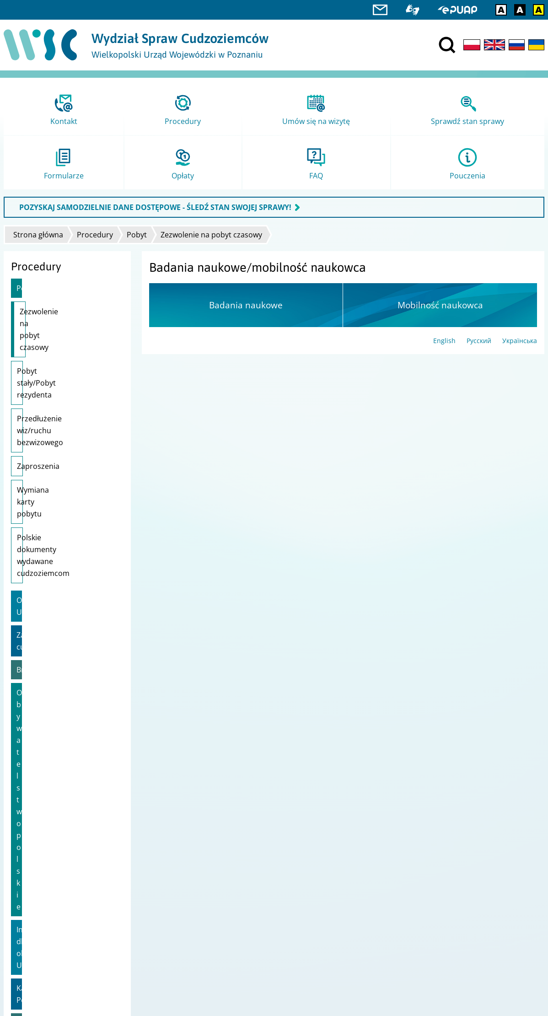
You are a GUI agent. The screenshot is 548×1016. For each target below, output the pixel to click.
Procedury (95, 235)
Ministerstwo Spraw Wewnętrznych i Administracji (356, 856)
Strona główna (38, 235)
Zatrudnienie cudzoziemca (62, 516)
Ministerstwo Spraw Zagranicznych (333, 880)
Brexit (26, 539)
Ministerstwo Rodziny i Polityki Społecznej (343, 868)
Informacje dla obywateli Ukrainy (58, 591)
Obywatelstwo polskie (53, 562)
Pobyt (137, 235)
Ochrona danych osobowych (50, 880)
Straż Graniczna (31, 923)
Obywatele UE (40, 493)
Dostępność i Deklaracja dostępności (63, 868)
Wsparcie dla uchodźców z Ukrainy (61, 648)
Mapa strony (26, 856)
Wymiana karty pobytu (56, 430)
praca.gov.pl (26, 947)
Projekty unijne (30, 844)
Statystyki (21, 911)
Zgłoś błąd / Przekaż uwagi (47, 892)
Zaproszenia (38, 407)
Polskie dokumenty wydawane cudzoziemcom (62, 460)
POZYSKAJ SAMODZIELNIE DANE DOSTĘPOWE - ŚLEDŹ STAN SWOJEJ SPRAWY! (155, 207)
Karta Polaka (38, 619)
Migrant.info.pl (30, 935)
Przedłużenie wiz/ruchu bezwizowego (57, 377)
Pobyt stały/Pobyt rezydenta (65, 347)
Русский (479, 340)
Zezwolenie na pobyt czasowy (211, 235)
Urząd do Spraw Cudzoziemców (327, 844)
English (444, 340)
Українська (519, 340)
